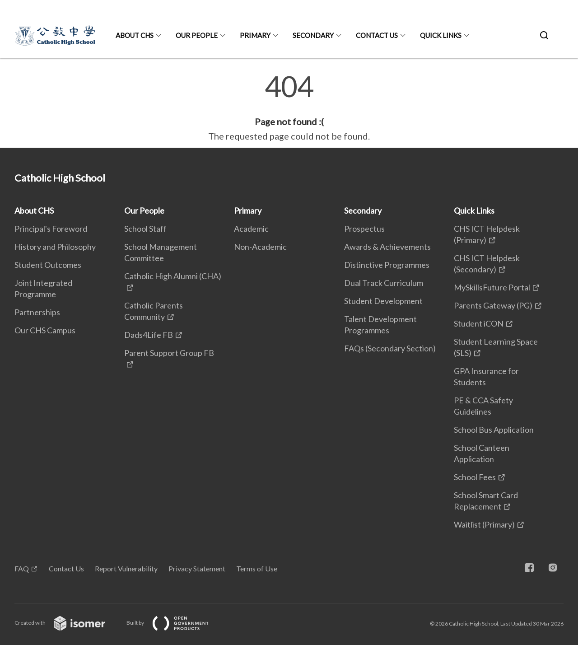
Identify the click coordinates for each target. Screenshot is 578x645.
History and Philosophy (55, 247)
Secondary (313, 35)
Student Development (383, 301)
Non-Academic (260, 247)
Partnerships (37, 312)
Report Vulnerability (126, 568)
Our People (197, 35)
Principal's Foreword (50, 229)
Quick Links (440, 35)
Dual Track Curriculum (383, 283)
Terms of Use (256, 568)
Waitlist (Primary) (484, 524)
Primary (255, 35)
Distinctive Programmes (386, 265)
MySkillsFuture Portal (492, 287)
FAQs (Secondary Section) (390, 348)
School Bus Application (494, 430)
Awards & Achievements (387, 247)
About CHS (135, 35)
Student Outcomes (47, 265)
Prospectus (364, 229)
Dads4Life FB (148, 335)
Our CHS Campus (44, 330)
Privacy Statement (196, 568)
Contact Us (377, 35)
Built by (174, 622)
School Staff (145, 229)
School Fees (475, 477)
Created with (67, 622)
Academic (251, 229)
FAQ (21, 568)
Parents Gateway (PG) (493, 305)
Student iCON (478, 323)
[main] (289, 107)
